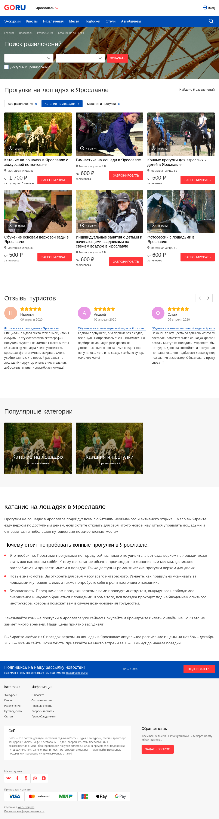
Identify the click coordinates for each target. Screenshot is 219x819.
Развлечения (53, 21)
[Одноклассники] (26, 778)
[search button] (211, 21)
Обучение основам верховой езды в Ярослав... (112, 328)
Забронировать (54, 180)
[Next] (208, 298)
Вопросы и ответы (42, 711)
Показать (118, 58)
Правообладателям (43, 716)
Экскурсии (12, 21)
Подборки (92, 21)
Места (74, 21)
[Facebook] (17, 778)
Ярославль (26, 33)
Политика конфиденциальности (24, 811)
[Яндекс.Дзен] (43, 778)
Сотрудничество (41, 700)
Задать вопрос (157, 749)
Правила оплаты (41, 706)
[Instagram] (35, 778)
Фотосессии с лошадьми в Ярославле (31, 328)
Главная (9, 33)
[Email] (149, 669)
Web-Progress (26, 807)
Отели (110, 21)
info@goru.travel (180, 736)
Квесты (31, 21)
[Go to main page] (15, 8)
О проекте (37, 695)
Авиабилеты (131, 21)
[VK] (8, 778)
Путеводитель (13, 711)
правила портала (76, 673)
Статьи (8, 716)
